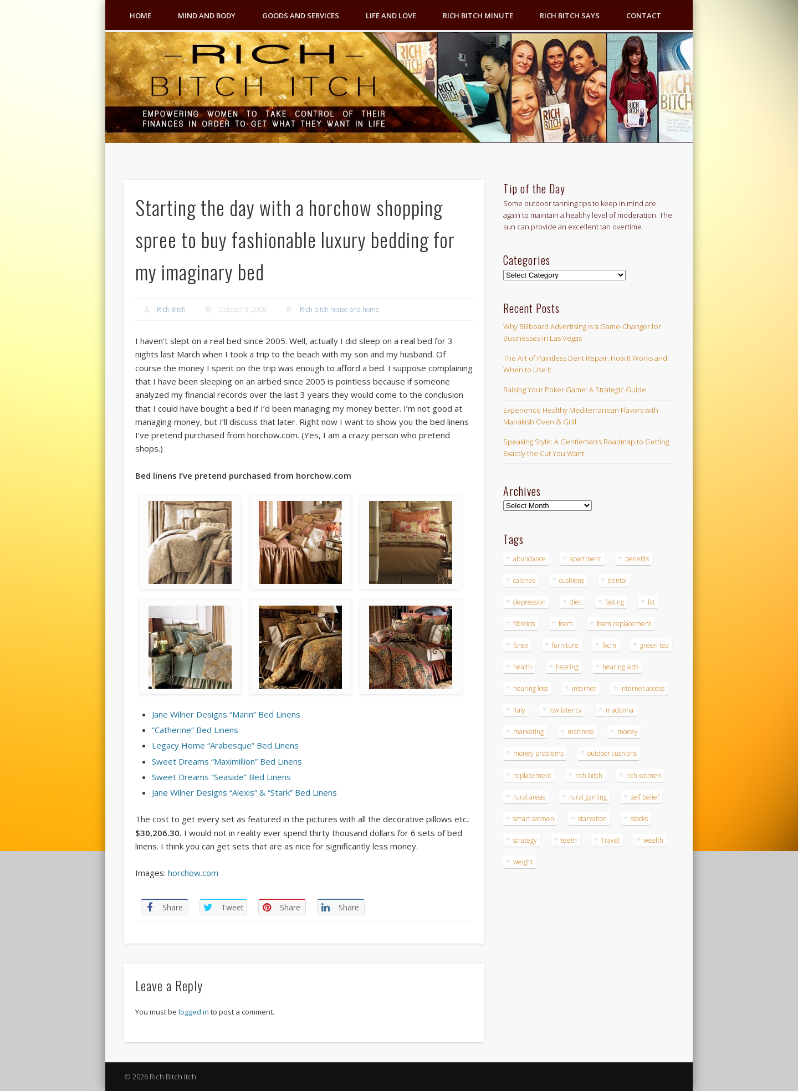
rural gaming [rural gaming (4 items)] (588, 797)
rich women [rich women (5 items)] (643, 775)
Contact (643, 16)
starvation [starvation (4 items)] (592, 818)
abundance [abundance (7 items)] (529, 559)
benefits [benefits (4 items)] (637, 559)
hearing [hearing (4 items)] (567, 667)
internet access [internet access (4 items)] (642, 688)
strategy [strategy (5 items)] (525, 840)
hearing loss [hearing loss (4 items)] (530, 688)
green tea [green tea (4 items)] (654, 645)
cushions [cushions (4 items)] (571, 580)
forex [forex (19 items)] (520, 645)
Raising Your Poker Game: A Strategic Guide (574, 390)
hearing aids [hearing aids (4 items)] (620, 667)
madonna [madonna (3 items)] (619, 710)
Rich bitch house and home (340, 309)
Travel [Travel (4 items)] (610, 840)
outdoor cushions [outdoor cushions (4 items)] (612, 753)
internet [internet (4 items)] (584, 688)
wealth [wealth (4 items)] (653, 840)
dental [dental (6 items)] (617, 580)
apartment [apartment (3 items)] (585, 559)
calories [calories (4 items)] (524, 580)
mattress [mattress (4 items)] (580, 731)
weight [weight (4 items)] (523, 862)
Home (140, 16)
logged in (193, 1012)
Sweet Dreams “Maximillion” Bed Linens (227, 761)
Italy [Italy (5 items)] (519, 710)
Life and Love (391, 16)
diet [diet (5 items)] (575, 602)
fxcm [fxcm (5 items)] (609, 645)
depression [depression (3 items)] (529, 602)
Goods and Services (300, 16)
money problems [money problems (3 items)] (538, 753)
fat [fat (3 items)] (651, 602)
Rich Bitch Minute (478, 16)
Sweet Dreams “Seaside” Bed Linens (221, 776)
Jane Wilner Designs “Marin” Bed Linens (226, 714)
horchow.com (193, 872)
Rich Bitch (171, 309)
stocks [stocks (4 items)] (639, 818)
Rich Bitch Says (570, 16)
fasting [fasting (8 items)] (614, 602)
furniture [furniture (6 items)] (565, 645)
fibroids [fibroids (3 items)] (524, 623)
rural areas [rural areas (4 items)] (529, 797)
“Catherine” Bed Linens (195, 729)
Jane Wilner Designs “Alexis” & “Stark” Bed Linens (244, 792)
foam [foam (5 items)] (566, 623)
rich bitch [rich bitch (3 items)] (588, 775)
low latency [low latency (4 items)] (565, 710)
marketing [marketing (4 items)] (528, 731)
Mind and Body (207, 16)
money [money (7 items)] (627, 731)
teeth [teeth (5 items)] (569, 840)
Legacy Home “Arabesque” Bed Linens (225, 745)
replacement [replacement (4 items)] (532, 775)
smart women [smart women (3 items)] (533, 818)
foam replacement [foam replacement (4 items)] (624, 623)
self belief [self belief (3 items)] (645, 797)
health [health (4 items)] (522, 667)
